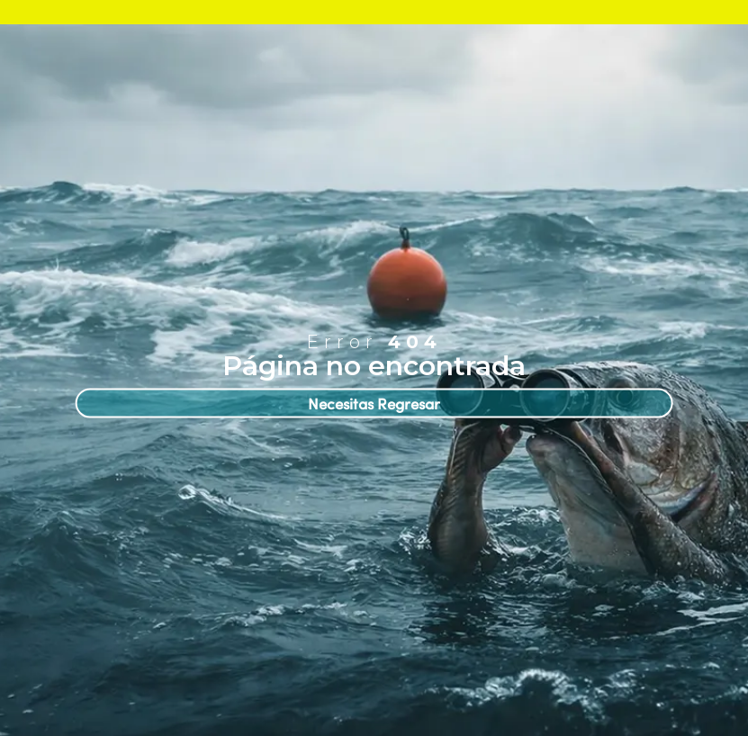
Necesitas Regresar (374, 403)
